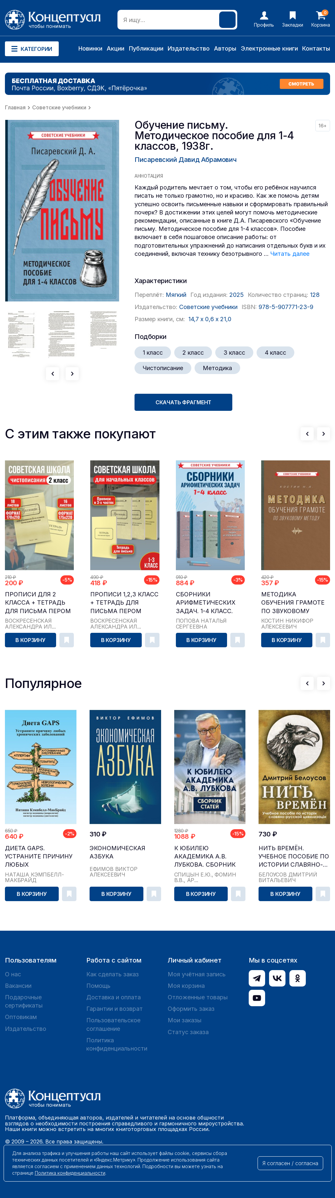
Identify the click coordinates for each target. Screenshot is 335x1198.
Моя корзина (186, 985)
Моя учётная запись (197, 974)
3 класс (234, 352)
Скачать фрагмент (183, 402)
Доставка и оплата (113, 997)
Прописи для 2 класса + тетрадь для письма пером (38, 602)
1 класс (153, 352)
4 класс (275, 352)
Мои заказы (184, 1020)
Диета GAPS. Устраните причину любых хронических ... (39, 857)
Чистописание (163, 368)
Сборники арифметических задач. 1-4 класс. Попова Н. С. (206, 603)
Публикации (146, 48)
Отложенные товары (198, 997)
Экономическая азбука (117, 852)
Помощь (98, 985)
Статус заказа (188, 1032)
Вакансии (18, 985)
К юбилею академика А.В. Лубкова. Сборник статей (205, 857)
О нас (13, 974)
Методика (217, 368)
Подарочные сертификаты (24, 1001)
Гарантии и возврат (114, 1008)
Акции (115, 48)
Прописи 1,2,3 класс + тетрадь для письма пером (124, 602)
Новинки (90, 48)
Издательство (189, 48)
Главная (15, 107)
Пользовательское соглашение (113, 1024)
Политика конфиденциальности (116, 1044)
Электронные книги (269, 48)
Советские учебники (59, 107)
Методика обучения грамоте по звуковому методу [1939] (293, 603)
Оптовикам (21, 1016)
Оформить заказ (191, 1008)
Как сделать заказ (112, 974)
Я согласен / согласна (290, 1163)
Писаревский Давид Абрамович (185, 160)
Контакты (316, 48)
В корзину (30, 640)
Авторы (225, 48)
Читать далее (289, 253)
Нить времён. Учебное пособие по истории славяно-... (294, 856)
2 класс (193, 352)
